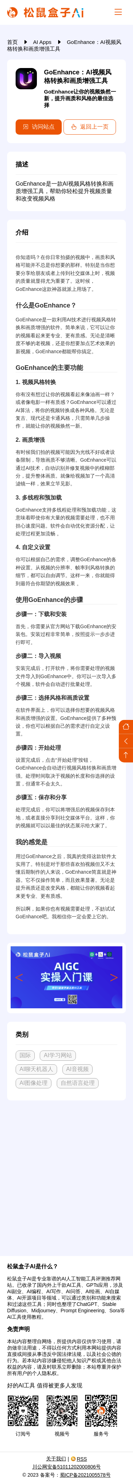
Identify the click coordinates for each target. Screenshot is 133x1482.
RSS (79, 1459)
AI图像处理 (34, 1083)
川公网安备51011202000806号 (66, 1467)
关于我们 (56, 1458)
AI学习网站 (58, 1055)
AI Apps (43, 42)
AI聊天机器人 (36, 1069)
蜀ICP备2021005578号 (85, 1475)
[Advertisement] (66, 1175)
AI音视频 (77, 1069)
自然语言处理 (78, 1083)
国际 (25, 1055)
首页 (13, 42)
